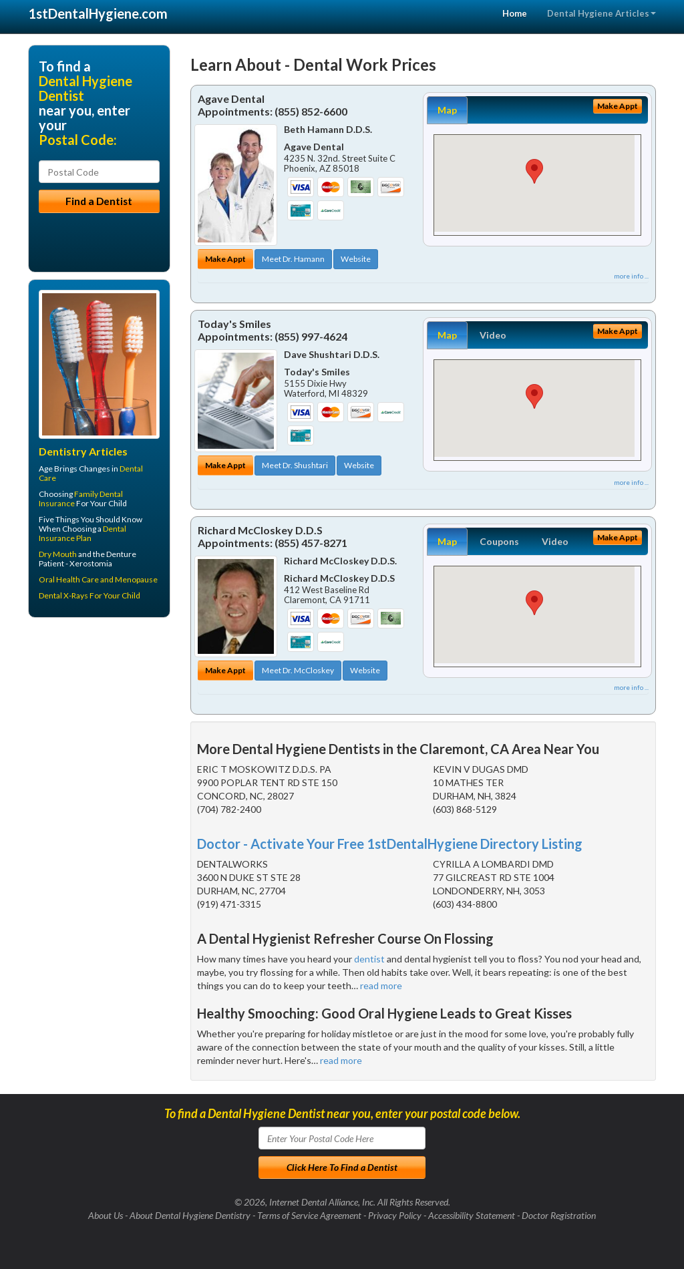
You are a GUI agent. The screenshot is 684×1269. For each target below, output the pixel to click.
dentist (369, 958)
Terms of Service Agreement (309, 1215)
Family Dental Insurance (81, 498)
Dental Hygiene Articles (601, 13)
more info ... (631, 276)
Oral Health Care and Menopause (98, 579)
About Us (105, 1215)
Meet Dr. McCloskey (298, 670)
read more (381, 985)
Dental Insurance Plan (82, 533)
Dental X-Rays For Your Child (89, 595)
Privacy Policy (394, 1215)
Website (356, 259)
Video (493, 335)
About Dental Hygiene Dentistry (190, 1215)
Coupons (499, 541)
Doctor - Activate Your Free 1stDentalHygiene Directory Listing (389, 844)
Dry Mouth (58, 554)
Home (514, 13)
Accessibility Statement (471, 1215)
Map (447, 110)
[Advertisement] (96, 731)
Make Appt (225, 259)
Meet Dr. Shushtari (295, 465)
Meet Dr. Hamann (293, 259)
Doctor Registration (559, 1215)
